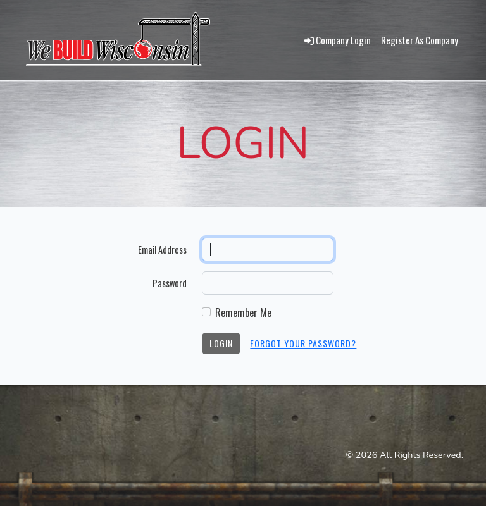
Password (170, 283)
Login (221, 343)
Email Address (162, 249)
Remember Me (243, 312)
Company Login (337, 40)
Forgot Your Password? (303, 343)
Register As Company (419, 40)
